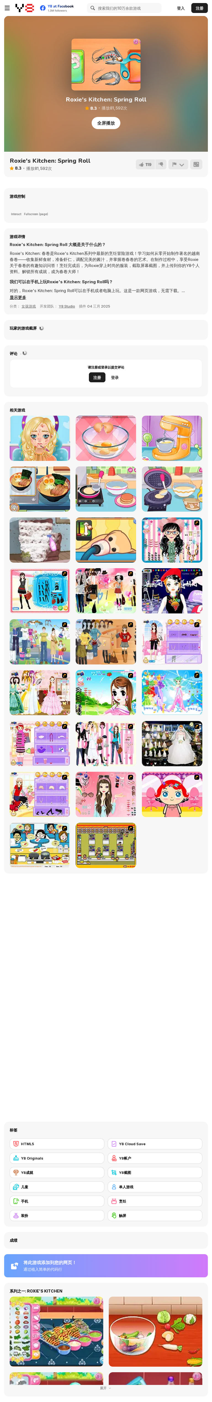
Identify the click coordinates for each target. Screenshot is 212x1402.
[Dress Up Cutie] (172, 540)
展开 (106, 1388)
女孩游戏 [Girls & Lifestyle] (29, 306)
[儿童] (57, 1186)
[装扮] (57, 1215)
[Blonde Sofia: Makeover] (40, 438)
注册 (199, 8)
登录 (115, 377)
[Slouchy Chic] (106, 590)
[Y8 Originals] (57, 1158)
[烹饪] (155, 1201)
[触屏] (155, 1215)
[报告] (178, 164)
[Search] (92, 8)
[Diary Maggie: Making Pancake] (106, 489)
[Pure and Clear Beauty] (106, 794)
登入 (181, 8)
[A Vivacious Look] (106, 692)
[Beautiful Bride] (40, 692)
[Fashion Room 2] (40, 794)
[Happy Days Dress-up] (40, 641)
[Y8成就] (57, 1172)
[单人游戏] (155, 1186)
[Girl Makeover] (40, 743)
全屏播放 (106, 123)
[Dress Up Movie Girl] (106, 641)
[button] (18, 298)
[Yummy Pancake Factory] (172, 438)
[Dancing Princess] (172, 692)
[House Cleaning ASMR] (40, 540)
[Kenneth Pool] (172, 743)
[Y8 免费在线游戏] (24, 8)
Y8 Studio (67, 306)
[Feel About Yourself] (172, 641)
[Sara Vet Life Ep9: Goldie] (106, 540)
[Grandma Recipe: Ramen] (40, 489)
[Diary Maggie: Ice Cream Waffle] (172, 489)
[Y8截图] (155, 1172)
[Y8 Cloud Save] (155, 1143)
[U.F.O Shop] (106, 845)
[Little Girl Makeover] (172, 794)
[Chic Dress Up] (106, 743)
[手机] (57, 1201)
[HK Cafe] (40, 845)
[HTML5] (57, 1143)
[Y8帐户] (155, 1158)
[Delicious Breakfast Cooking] (106, 438)
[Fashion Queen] (40, 590)
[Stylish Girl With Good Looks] (172, 590)
